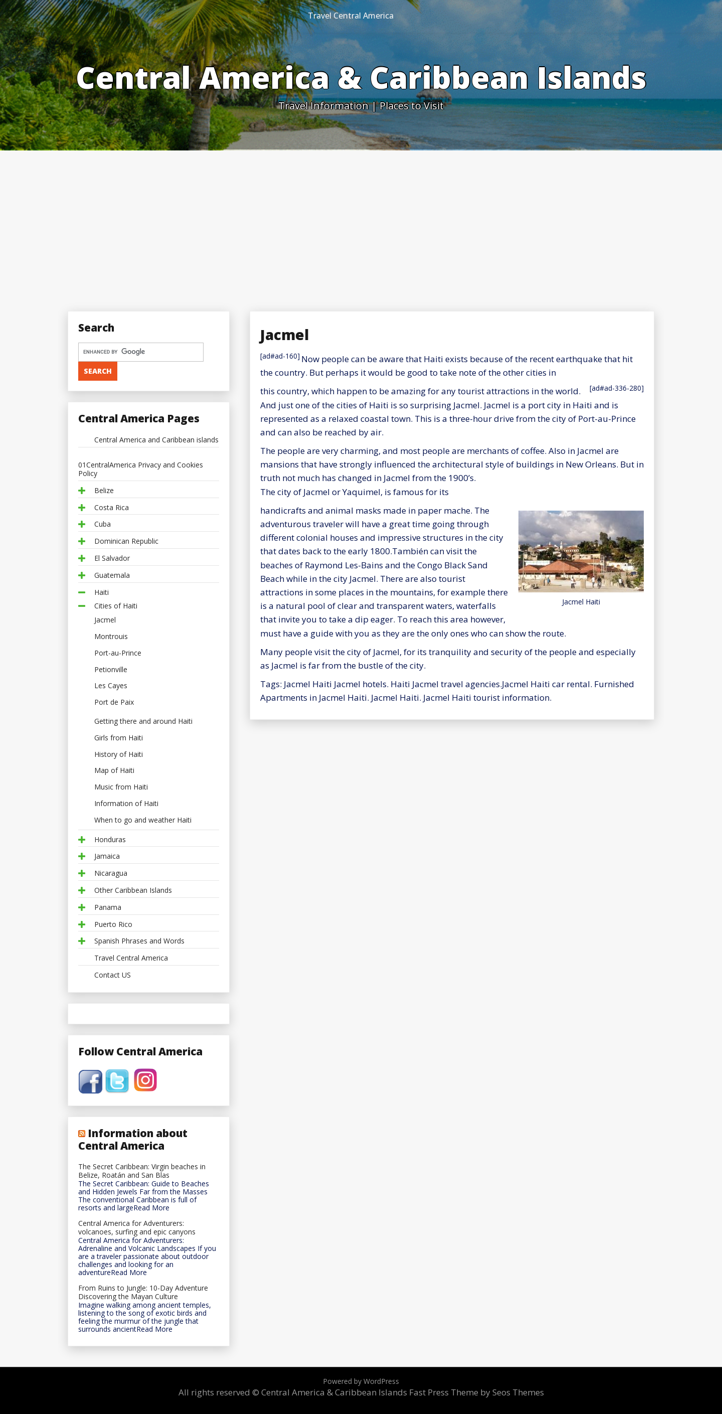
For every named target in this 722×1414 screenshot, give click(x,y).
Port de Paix (114, 702)
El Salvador (112, 558)
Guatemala (112, 575)
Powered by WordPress (361, 1381)
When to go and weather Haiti (143, 820)
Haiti (101, 592)
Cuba (102, 524)
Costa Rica (111, 508)
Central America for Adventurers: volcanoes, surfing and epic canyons (137, 1227)
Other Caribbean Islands (133, 890)
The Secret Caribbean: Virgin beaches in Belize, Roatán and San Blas (142, 1171)
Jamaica (107, 856)
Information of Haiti (126, 804)
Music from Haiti (121, 787)
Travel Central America (351, 15)
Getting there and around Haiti (143, 721)
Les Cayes (110, 686)
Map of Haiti (114, 770)
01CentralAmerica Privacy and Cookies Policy (140, 469)
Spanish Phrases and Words (139, 941)
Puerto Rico (113, 924)
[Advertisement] (361, 225)
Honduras (110, 840)
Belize (104, 491)
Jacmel (105, 620)
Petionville (110, 670)
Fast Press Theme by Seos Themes (476, 1392)
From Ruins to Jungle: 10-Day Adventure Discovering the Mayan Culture (143, 1292)
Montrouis (111, 637)
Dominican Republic (126, 541)
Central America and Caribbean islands (156, 440)
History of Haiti (118, 754)
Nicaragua (110, 873)
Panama (107, 907)
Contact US (112, 975)
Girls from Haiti (118, 738)
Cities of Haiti (115, 606)
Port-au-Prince (117, 653)
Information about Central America (133, 1139)
